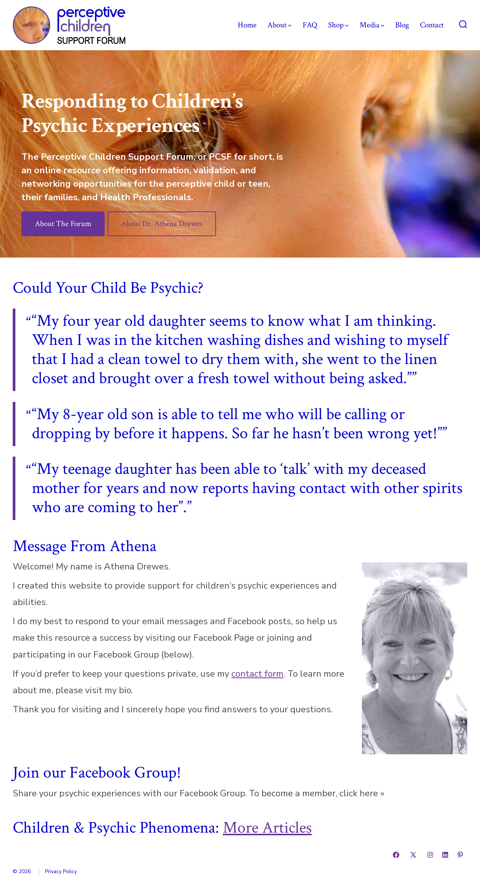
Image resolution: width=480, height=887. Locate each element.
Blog (402, 25)
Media (372, 25)
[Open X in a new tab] (413, 855)
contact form (257, 674)
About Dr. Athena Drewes (161, 224)
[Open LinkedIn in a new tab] (445, 855)
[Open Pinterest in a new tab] (460, 855)
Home (247, 25)
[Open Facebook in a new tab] (396, 855)
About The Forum (63, 224)
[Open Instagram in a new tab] (430, 855)
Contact (432, 25)
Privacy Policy (61, 871)
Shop (338, 25)
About (279, 25)
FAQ (310, 25)
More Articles (267, 828)
